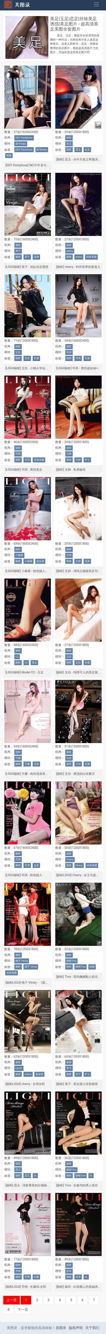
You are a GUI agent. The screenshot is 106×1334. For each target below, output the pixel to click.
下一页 (23, 1310)
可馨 (18, 758)
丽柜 (69, 137)
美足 (34, 662)
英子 (18, 250)
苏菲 (69, 1271)
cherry (69, 250)
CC (17, 656)
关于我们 (92, 1328)
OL (35, 1175)
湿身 (36, 256)
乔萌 (18, 1271)
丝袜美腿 (91, 256)
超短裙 (40, 561)
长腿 (36, 358)
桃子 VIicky (21, 960)
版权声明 (76, 1328)
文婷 (69, 555)
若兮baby (20, 143)
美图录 (61, 1328)
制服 (9, 155)
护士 (87, 459)
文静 (69, 453)
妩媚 (92, 966)
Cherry (70, 859)
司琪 (69, 352)
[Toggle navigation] (96, 4)
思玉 (69, 143)
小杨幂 (19, 555)
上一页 (11, 1300)
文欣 (18, 352)
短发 (87, 149)
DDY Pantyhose (24, 137)
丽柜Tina (71, 960)
